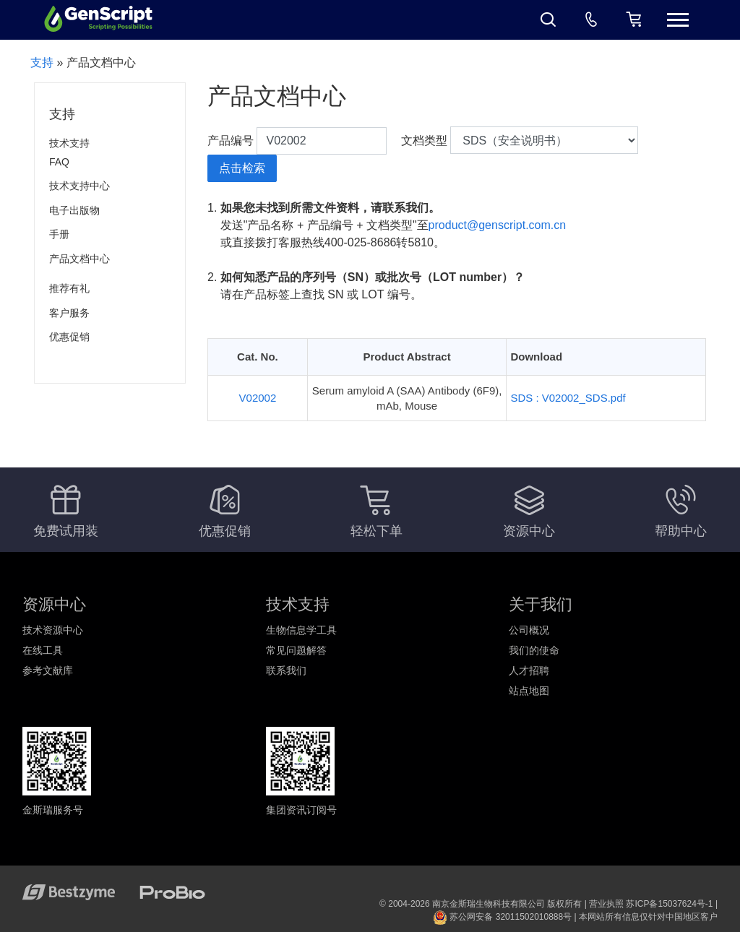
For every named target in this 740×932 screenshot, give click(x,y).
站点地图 (529, 690)
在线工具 (42, 650)
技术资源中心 (52, 630)
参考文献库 (47, 670)
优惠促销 (69, 336)
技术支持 (69, 143)
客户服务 (69, 313)
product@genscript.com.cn (498, 225)
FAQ (59, 162)
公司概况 (529, 630)
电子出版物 (74, 210)
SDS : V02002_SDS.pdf (567, 398)
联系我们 (286, 670)
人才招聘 (529, 670)
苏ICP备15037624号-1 (669, 904)
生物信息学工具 (301, 630)
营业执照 (606, 904)
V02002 (258, 398)
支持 (41, 62)
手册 (59, 234)
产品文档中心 (79, 258)
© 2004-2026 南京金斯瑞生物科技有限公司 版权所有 (480, 904)
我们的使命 (534, 650)
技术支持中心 (79, 185)
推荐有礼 (69, 288)
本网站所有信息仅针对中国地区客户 (648, 917)
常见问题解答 (296, 650)
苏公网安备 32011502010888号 (502, 917)
